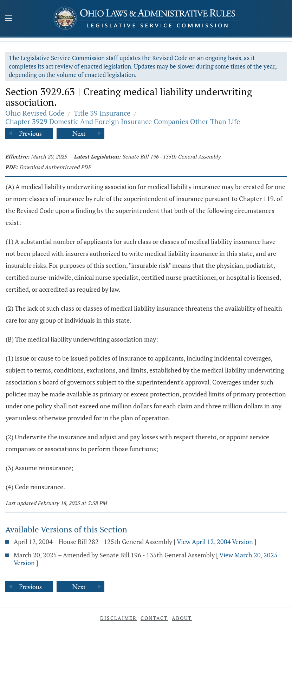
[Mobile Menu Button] (8, 18)
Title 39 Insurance (102, 113)
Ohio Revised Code (34, 113)
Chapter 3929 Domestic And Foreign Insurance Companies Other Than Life (122, 121)
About (182, 618)
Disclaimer (118, 618)
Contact (154, 618)
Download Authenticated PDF (55, 166)
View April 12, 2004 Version (215, 541)
